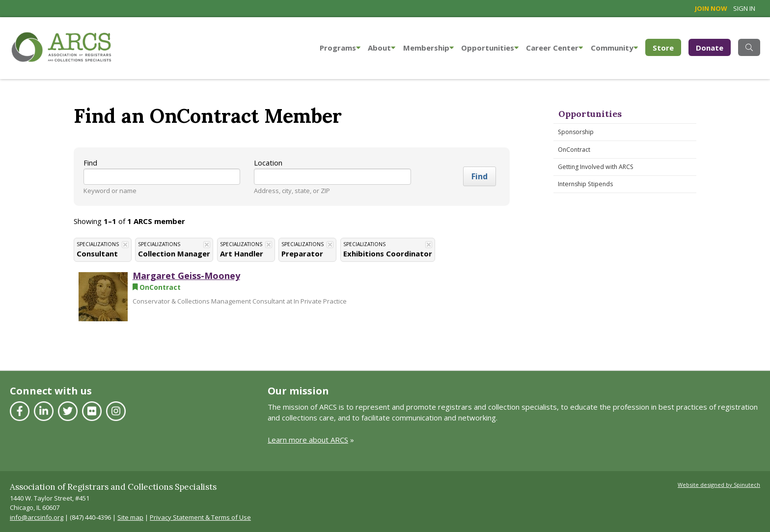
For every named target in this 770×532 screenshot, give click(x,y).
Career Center (554, 48)
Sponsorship (576, 132)
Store (667, 47)
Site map (130, 517)
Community (614, 48)
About (381, 48)
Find (90, 163)
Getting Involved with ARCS (595, 167)
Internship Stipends (585, 184)
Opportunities (490, 48)
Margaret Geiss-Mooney (186, 275)
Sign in (744, 8)
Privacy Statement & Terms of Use (200, 517)
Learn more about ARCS (308, 440)
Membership (428, 48)
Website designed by (719, 484)
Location (268, 163)
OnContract (574, 149)
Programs (340, 48)
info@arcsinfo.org (36, 517)
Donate (709, 48)
